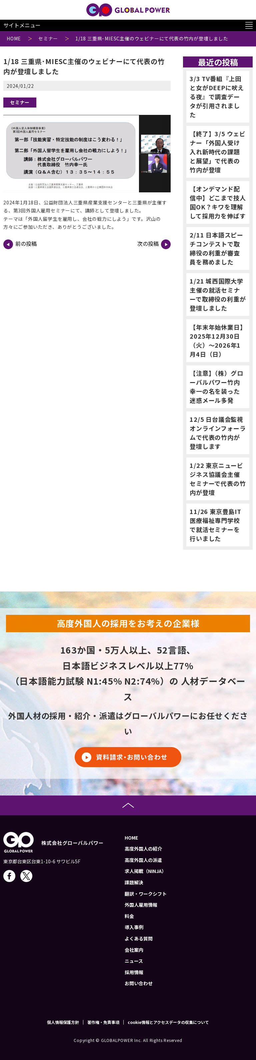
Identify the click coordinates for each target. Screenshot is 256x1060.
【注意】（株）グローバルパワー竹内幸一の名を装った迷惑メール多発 (216, 386)
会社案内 (134, 949)
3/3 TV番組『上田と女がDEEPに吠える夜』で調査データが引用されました (217, 96)
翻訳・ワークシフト (146, 893)
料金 (129, 916)
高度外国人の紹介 (143, 848)
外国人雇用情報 (141, 904)
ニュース (134, 960)
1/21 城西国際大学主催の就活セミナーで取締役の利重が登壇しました (218, 294)
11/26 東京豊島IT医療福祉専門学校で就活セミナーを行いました (215, 525)
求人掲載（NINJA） (145, 871)
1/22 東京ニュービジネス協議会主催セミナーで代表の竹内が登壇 (218, 479)
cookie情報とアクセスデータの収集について (168, 1022)
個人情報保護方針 (63, 1022)
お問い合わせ (139, 983)
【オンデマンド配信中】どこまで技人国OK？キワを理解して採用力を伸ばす (218, 202)
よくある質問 (139, 938)
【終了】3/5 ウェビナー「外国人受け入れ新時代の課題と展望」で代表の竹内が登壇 (218, 151)
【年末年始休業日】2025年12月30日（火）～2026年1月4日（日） (216, 340)
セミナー (20, 102)
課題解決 (134, 882)
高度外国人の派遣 (143, 860)
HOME (131, 837)
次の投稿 (154, 244)
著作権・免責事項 (103, 1022)
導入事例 (134, 927)
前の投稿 (20, 244)
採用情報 (134, 972)
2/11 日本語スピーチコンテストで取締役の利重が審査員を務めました (216, 248)
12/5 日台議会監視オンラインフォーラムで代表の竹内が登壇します (218, 433)
